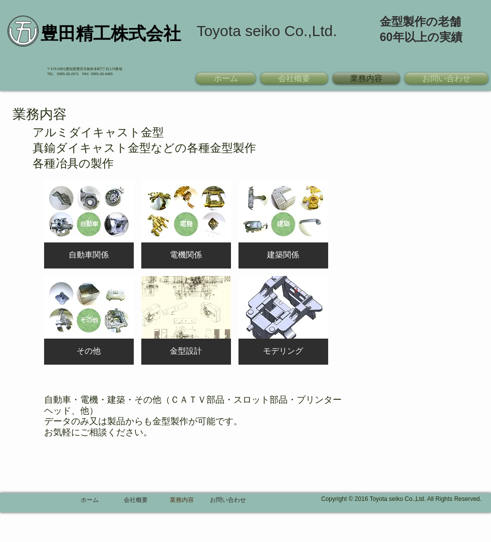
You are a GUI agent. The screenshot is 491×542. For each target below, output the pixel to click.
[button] (89, 224)
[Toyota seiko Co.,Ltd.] (266, 31)
